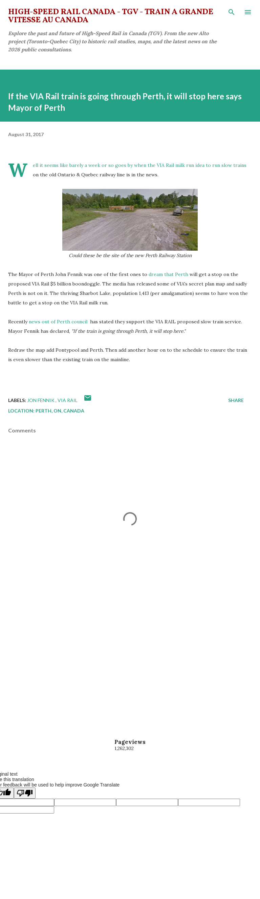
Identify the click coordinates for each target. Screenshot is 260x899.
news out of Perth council (59, 322)
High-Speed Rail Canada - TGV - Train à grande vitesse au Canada (110, 16)
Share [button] (236, 400)
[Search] (232, 12)
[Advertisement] (130, 658)
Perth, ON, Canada (60, 411)
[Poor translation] (25, 793)
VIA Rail (68, 400)
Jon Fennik (41, 400)
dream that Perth (168, 274)
